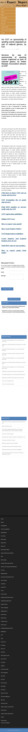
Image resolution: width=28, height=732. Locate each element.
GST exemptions (4, 672)
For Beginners (4, 525)
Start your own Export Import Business (9, 566)
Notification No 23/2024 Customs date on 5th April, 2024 (13, 377)
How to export (4, 594)
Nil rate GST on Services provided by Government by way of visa (13, 422)
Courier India (3, 710)
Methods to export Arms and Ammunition (10, 443)
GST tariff (3, 676)
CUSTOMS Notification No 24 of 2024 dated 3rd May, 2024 (13, 374)
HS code (2, 570)
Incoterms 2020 (4, 27)
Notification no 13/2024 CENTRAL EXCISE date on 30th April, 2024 (13, 354)
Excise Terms (3, 624)
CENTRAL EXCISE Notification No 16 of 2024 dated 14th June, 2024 (13, 341)
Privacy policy (4, 720)
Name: (2, 268)
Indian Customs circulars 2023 (7, 706)
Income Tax (3, 587)
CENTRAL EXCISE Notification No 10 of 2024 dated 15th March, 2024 (13, 368)
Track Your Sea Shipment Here (8, 384)
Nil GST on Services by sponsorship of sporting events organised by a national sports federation (13, 307)
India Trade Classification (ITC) (7, 577)
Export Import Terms (5, 549)
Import (2, 11)
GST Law (3, 648)
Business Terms (4, 604)
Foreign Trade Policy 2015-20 (7, 563)
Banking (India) (4, 573)
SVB (2, 638)
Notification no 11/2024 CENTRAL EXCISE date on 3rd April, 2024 (14, 363)
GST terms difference (5, 696)
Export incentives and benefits (7, 553)
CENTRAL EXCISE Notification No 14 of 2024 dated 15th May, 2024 (13, 350)
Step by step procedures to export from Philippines (12, 449)
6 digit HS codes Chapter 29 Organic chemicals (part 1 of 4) (13, 437)
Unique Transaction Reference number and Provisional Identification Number (12, 453)
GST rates (3, 20)
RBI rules (3, 24)
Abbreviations (4, 532)
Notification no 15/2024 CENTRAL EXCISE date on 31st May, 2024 (14, 345)
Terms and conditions (5, 722)
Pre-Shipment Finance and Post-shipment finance (11, 446)
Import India (3, 542)
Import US (3, 546)
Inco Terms (3, 536)
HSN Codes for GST (5, 655)
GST (2, 635)
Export (2, 14)
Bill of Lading (4, 17)
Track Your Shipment (5, 529)
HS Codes (3, 645)
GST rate (3, 679)
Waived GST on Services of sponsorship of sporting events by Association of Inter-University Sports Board (13, 311)
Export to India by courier (7, 426)
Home (2, 8)
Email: (2, 272)
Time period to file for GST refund (8, 440)
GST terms (3, 689)
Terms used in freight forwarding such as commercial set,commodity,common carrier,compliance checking (12, 430)
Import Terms (3, 614)
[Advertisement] (14, 325)
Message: (3, 275)
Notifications (3, 631)
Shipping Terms (4, 611)
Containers (3, 583)
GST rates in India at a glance (8, 433)
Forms (2, 590)
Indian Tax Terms (4, 693)
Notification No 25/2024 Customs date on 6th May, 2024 (13, 371)
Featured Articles (5, 418)
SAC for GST (3, 658)
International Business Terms (7, 628)
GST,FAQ (17, 49)
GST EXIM (3, 686)
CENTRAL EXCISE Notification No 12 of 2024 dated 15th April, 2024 (13, 359)
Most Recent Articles (6, 336)
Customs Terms (4, 621)
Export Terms (3, 617)
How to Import (4, 580)
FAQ (2, 556)
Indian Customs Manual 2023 (8, 30)
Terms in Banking (4, 607)
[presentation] (12, 284)
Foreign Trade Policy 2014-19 (7, 597)
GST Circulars (4, 682)
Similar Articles (5, 302)
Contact (3, 33)
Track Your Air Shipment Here (8, 380)
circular (2, 717)
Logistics (3, 665)
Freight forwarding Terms (6, 600)
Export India (3, 539)
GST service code (4, 669)
